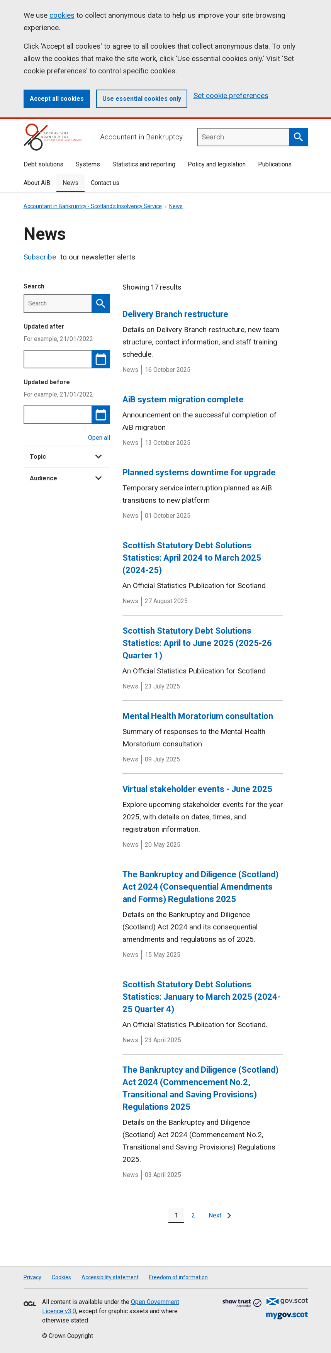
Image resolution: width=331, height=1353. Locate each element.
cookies (62, 15)
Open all (99, 437)
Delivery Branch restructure (175, 314)
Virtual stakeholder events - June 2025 (197, 789)
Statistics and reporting (143, 164)
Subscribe (40, 257)
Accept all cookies (57, 98)
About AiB (37, 183)
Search (34, 286)
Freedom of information (178, 1277)
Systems (88, 164)
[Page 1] (176, 1215)
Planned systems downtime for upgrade (199, 472)
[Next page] (219, 1215)
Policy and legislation (217, 164)
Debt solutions (43, 164)
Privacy (32, 1277)
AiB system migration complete (183, 399)
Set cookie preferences (231, 95)
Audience (66, 478)
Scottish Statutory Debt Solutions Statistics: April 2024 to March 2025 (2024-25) (191, 558)
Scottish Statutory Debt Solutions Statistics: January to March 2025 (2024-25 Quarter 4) (201, 997)
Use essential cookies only (141, 98)
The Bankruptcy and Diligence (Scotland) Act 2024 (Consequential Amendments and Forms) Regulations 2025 (200, 887)
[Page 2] (193, 1215)
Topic (66, 456)
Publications (275, 164)
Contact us (105, 183)
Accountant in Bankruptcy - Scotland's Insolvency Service (93, 206)
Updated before (47, 382)
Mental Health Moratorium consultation (197, 716)
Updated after (44, 326)
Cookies (61, 1277)
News (70, 183)
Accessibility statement (110, 1277)
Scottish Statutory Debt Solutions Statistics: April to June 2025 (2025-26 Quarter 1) (197, 643)
